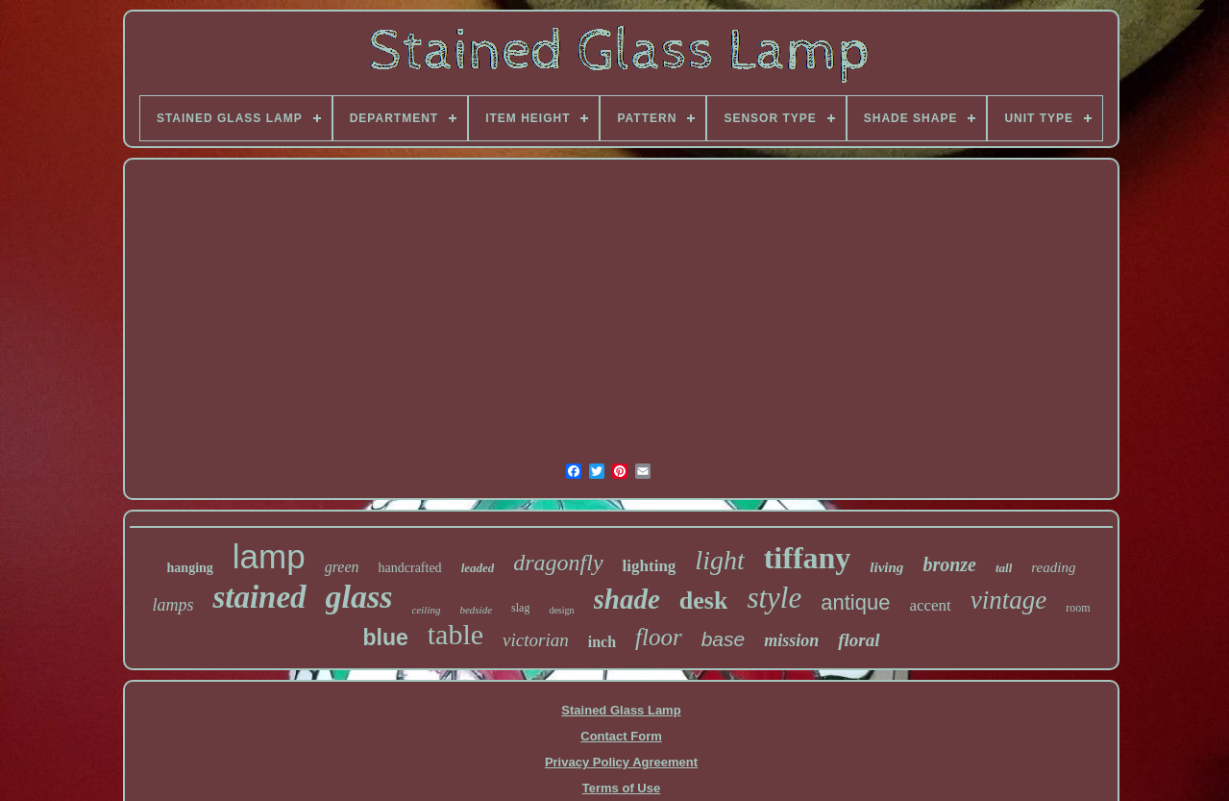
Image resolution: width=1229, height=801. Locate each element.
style (774, 597)
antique (855, 602)
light (719, 560)
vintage (1008, 600)
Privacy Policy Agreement (621, 762)
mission (791, 640)
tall (1003, 568)
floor (658, 637)
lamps (172, 604)
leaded (478, 568)
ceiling (426, 609)
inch (602, 642)
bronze (949, 564)
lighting (649, 566)
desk (703, 600)
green (342, 567)
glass (359, 596)
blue (384, 637)
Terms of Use (621, 788)
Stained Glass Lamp (620, 710)
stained (259, 597)
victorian (536, 640)
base (723, 639)
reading (1053, 567)
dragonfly (557, 562)
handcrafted (410, 568)
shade (627, 599)
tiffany (807, 557)
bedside (475, 609)
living (886, 567)
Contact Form (621, 736)
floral (858, 640)
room (1078, 607)
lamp (269, 556)
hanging (190, 568)
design (561, 610)
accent (929, 605)
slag (520, 607)
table (455, 634)
